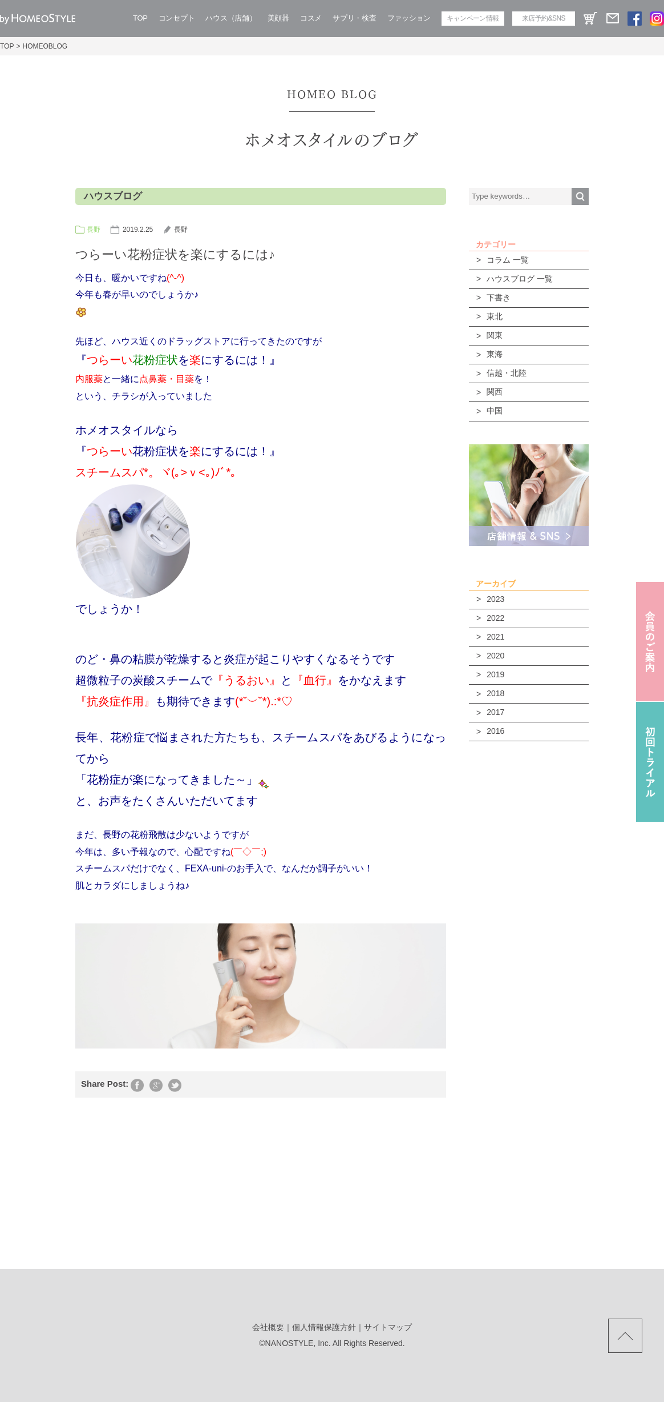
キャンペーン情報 (473, 18)
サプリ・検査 (354, 18)
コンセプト (177, 18)
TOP (140, 18)
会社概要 (268, 1327)
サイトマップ (388, 1327)
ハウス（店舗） (230, 18)
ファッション (409, 18)
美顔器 (278, 18)
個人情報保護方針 (324, 1327)
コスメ (311, 18)
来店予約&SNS (543, 18)
